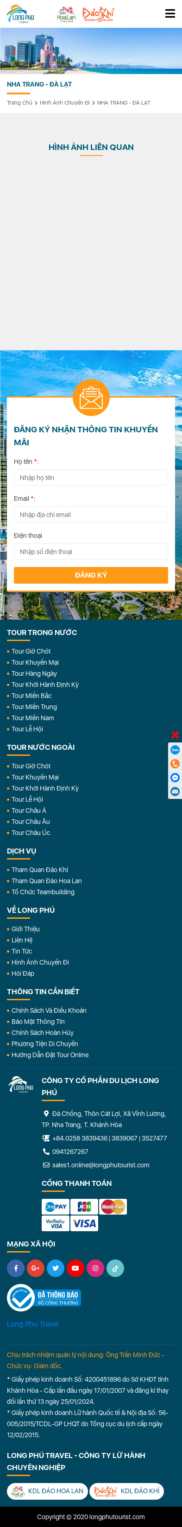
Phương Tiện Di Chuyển (45, 1043)
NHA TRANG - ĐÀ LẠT (124, 103)
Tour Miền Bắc (31, 695)
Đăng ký (91, 575)
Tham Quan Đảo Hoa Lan (47, 881)
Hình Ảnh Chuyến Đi (40, 962)
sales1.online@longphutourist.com (96, 1165)
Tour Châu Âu (31, 821)
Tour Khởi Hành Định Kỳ (45, 684)
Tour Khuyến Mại (35, 662)
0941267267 (65, 1151)
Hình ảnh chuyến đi (65, 103)
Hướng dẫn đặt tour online (50, 1055)
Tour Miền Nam (33, 718)
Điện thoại (28, 535)
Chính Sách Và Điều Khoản (49, 1010)
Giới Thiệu (26, 929)
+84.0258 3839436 (79, 1138)
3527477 (154, 1138)
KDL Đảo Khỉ (126, 1491)
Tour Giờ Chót (31, 651)
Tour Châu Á (29, 810)
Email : (25, 498)
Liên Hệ (22, 940)
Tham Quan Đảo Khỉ (40, 869)
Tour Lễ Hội (27, 729)
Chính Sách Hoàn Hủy (43, 1032)
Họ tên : (26, 461)
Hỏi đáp (23, 973)
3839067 (125, 1138)
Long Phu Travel (32, 1324)
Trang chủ (19, 103)
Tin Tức (22, 951)
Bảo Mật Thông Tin (38, 1021)
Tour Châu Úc (31, 832)
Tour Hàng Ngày (34, 673)
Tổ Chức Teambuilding (43, 892)
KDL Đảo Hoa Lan (47, 1491)
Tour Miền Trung (34, 707)
